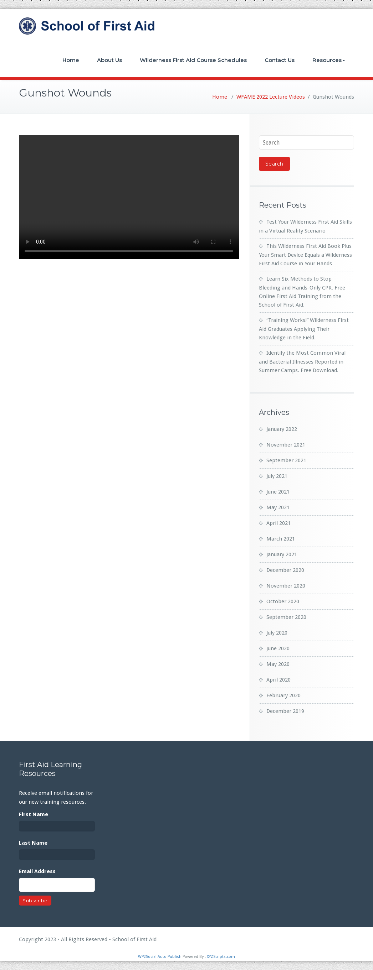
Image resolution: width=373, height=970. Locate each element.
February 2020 (283, 695)
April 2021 (278, 523)
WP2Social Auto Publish (160, 956)
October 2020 (282, 601)
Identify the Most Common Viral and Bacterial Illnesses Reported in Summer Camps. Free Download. (302, 362)
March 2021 (280, 539)
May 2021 (278, 507)
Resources (328, 60)
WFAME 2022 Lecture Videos (270, 97)
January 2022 (281, 429)
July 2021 (276, 476)
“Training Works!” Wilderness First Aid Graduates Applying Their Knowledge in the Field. (304, 329)
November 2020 (285, 586)
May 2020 (278, 664)
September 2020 (286, 617)
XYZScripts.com (221, 956)
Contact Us (280, 60)
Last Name (33, 843)
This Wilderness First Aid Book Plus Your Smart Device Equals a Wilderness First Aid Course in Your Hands (305, 255)
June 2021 (278, 492)
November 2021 (285, 445)
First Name (33, 814)
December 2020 (285, 570)
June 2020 (278, 648)
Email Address (37, 871)
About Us (109, 60)
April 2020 (278, 680)
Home (70, 60)
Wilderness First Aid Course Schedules (193, 60)
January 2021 (281, 554)
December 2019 (285, 711)
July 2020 (276, 633)
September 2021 (286, 460)
